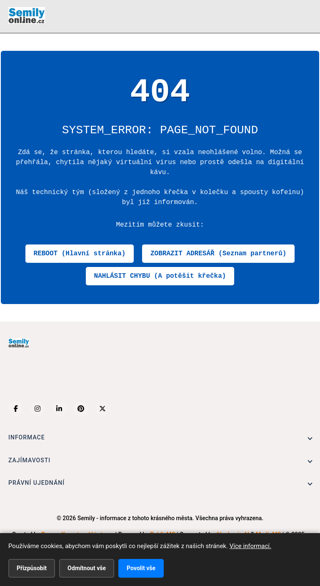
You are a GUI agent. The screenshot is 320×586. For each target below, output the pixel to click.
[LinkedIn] (59, 408)
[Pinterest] (80, 408)
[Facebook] (15, 408)
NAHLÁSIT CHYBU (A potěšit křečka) (160, 276)
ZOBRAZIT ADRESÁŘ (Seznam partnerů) (218, 253)
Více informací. (250, 546)
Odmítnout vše (87, 568)
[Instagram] (37, 408)
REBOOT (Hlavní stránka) (80, 253)
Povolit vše (141, 568)
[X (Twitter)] (102, 408)
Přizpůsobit (32, 568)
